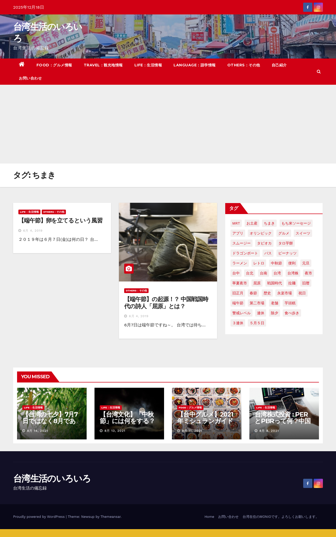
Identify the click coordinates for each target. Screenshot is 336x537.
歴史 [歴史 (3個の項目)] (267, 293)
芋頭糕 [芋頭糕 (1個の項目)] (290, 303)
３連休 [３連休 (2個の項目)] (237, 323)
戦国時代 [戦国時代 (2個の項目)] (274, 283)
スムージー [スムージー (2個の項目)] (241, 243)
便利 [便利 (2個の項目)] (292, 263)
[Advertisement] (168, 124)
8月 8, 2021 (269, 431)
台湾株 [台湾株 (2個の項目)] (292, 273)
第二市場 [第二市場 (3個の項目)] (257, 303)
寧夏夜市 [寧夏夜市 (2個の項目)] (239, 283)
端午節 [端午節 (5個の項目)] (237, 303)
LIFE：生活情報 (148, 65)
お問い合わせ (30, 78)
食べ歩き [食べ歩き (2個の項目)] (292, 313)
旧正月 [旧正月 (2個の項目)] (237, 293)
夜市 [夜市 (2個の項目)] (308, 273)
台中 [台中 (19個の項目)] (236, 273)
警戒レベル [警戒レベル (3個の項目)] (241, 313)
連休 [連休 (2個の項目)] (260, 313)
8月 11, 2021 (192, 431)
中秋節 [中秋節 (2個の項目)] (276, 263)
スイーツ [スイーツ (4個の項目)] (303, 233)
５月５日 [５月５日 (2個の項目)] (257, 323)
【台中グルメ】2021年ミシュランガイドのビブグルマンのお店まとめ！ (205, 424)
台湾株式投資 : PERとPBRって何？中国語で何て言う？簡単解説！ (283, 424)
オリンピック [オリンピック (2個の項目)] (261, 233)
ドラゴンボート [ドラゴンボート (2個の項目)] (245, 253)
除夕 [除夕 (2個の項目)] (274, 313)
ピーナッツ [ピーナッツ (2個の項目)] (287, 253)
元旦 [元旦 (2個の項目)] (305, 263)
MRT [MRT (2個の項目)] (236, 223)
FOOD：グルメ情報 (54, 65)
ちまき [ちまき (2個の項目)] (269, 223)
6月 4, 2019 (33, 230)
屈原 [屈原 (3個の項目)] (257, 283)
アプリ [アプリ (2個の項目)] (237, 233)
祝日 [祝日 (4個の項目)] (302, 293)
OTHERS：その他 (243, 65)
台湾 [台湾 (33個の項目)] (277, 273)
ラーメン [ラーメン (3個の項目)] (239, 263)
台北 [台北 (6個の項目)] (249, 273)
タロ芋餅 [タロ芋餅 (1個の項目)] (285, 243)
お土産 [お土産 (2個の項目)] (252, 223)
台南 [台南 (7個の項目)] (263, 273)
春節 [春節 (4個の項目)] (253, 293)
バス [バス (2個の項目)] (268, 253)
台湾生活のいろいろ (52, 478)
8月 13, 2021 (114, 431)
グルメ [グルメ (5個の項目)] (283, 233)
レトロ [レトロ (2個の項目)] (258, 263)
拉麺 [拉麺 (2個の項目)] (292, 283)
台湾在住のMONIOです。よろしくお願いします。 (281, 517)
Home (209, 517)
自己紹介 (279, 65)
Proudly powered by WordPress (39, 517)
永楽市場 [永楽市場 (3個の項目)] (284, 293)
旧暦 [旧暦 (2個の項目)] (305, 283)
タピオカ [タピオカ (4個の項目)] (264, 243)
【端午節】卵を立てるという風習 (60, 220)
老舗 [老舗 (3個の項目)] (274, 303)
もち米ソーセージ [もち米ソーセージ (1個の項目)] (296, 223)
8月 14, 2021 (37, 431)
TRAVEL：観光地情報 (103, 65)
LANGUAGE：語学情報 (195, 65)
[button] (319, 71)
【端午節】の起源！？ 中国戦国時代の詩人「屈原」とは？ (166, 303)
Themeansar (111, 517)
